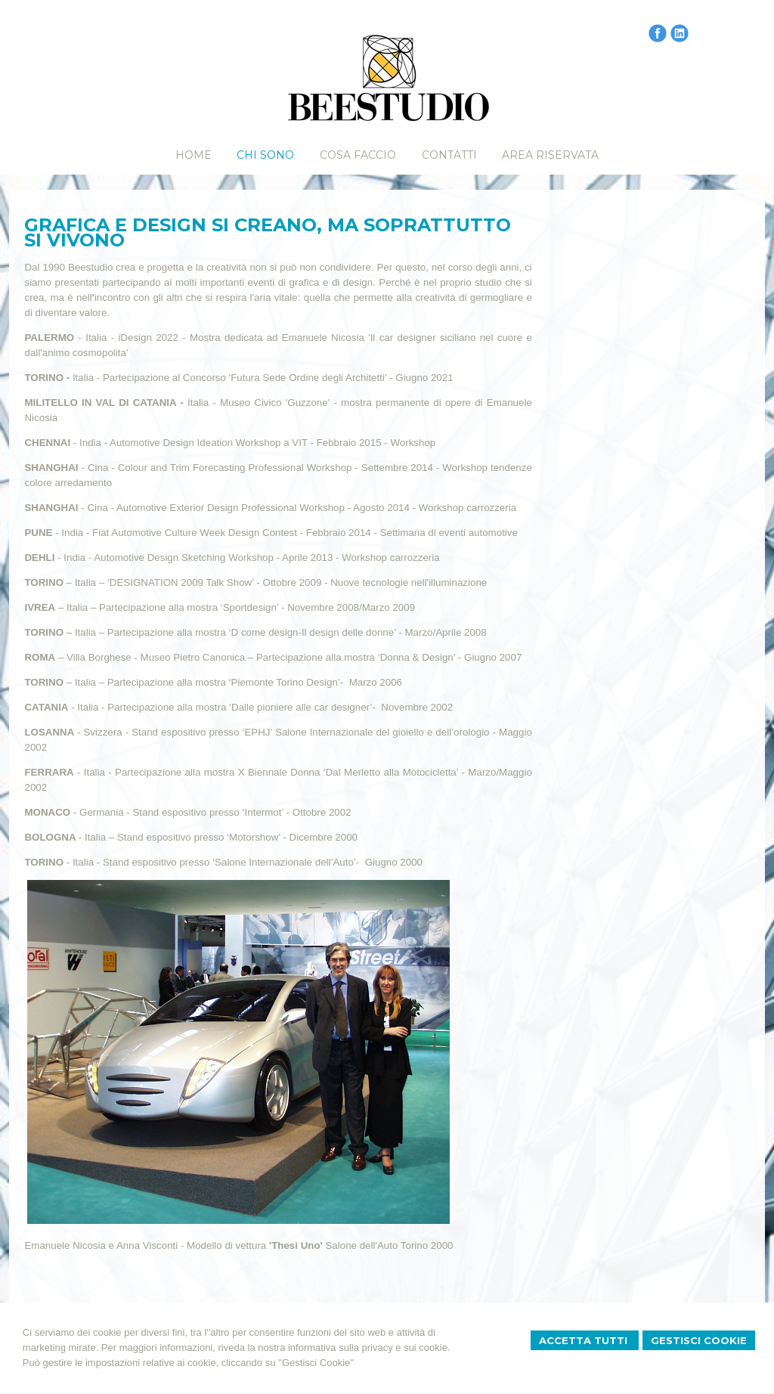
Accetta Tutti (584, 1340)
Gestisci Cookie (699, 1340)
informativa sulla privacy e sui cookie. (369, 1347)
